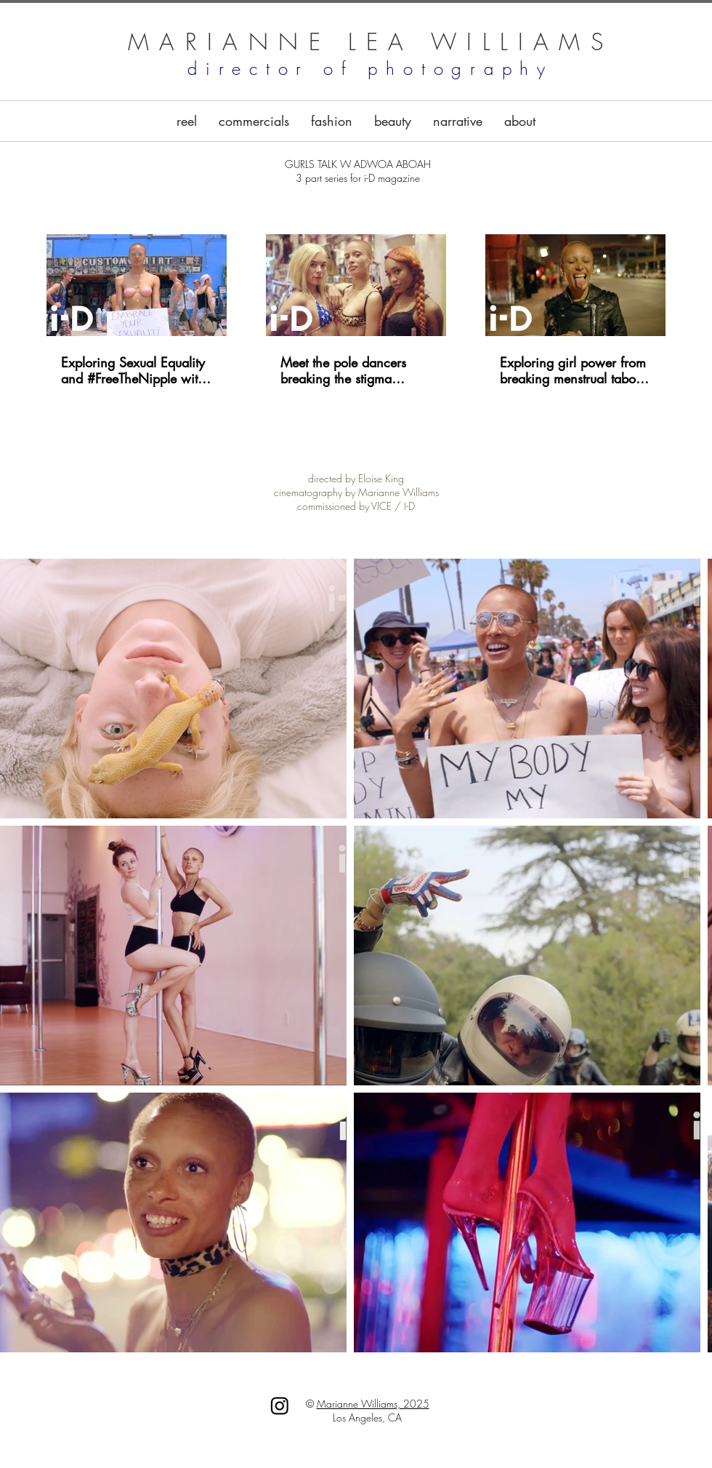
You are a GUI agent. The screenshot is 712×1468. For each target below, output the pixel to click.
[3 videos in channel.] (356, 311)
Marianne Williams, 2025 (373, 1404)
